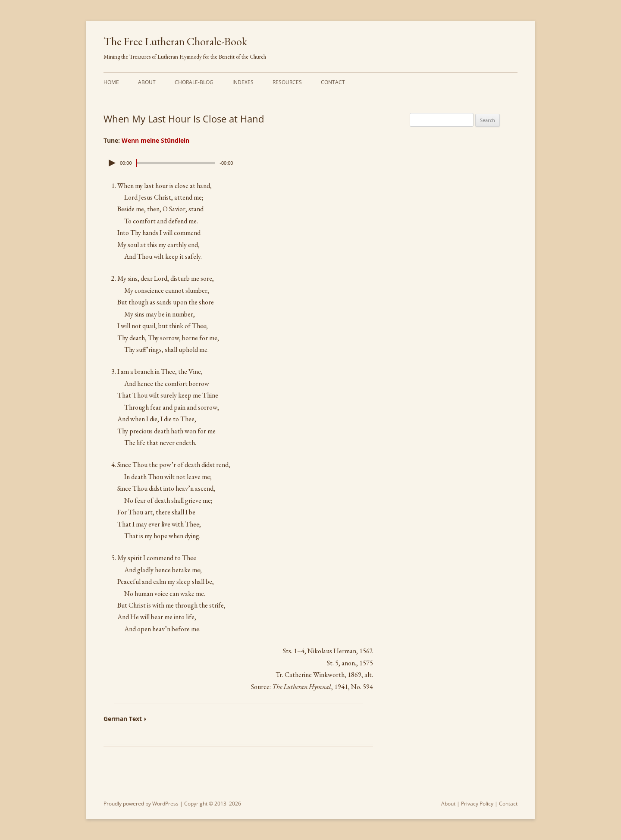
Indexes (243, 82)
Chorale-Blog (194, 82)
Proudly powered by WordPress (141, 803)
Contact (333, 82)
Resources (287, 82)
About (147, 82)
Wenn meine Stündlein (155, 140)
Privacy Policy (477, 803)
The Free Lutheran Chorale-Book (175, 41)
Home (111, 82)
